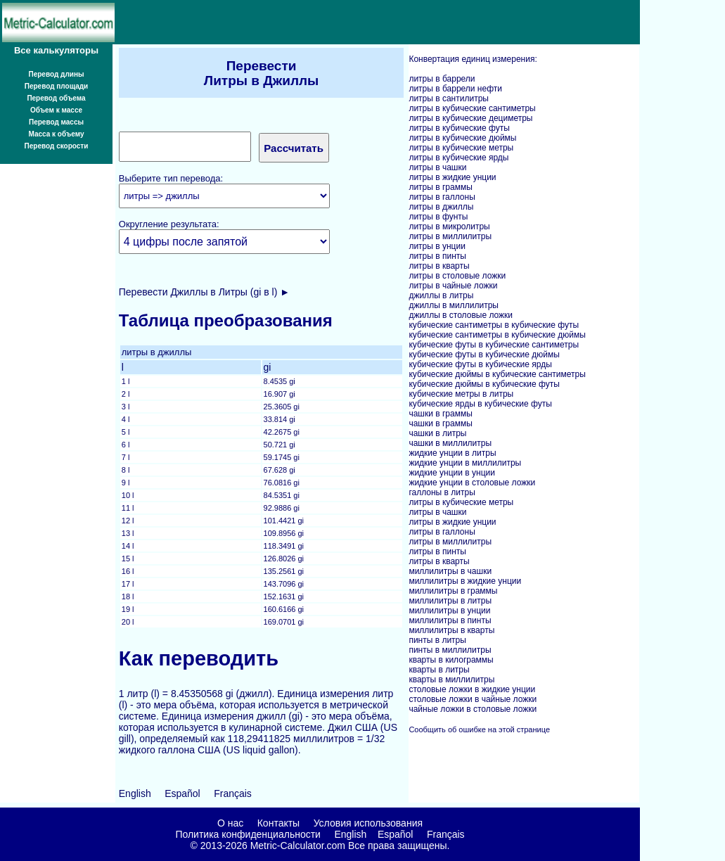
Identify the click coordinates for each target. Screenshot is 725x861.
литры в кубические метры (461, 148)
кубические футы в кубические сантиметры (494, 345)
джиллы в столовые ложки (461, 315)
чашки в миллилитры (450, 443)
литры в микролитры (449, 226)
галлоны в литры (442, 492)
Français (233, 793)
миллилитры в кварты (451, 630)
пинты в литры (437, 640)
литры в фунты (438, 217)
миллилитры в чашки (450, 571)
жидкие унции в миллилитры (465, 463)
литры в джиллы (441, 207)
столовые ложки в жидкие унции (472, 689)
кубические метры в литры (461, 394)
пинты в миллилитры (450, 650)
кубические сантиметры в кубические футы (494, 325)
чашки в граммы (440, 414)
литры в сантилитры (449, 98)
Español (182, 793)
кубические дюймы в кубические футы (484, 384)
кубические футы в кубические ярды (480, 364)
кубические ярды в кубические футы (480, 404)
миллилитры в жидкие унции (465, 581)
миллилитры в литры (450, 601)
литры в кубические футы (459, 128)
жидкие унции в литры (452, 453)
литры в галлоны (442, 197)
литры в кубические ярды (458, 157)
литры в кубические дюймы (462, 138)
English (135, 793)
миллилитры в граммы (453, 591)
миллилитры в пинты (450, 620)
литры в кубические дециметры (470, 118)
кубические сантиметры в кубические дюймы (497, 335)
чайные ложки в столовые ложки (473, 709)
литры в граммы (440, 187)
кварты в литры (439, 670)
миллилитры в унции (449, 611)
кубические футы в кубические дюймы (484, 354)
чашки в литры (437, 433)
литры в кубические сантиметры (472, 108)
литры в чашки (437, 167)
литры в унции (437, 246)
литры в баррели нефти (455, 89)
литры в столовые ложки (457, 276)
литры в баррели (442, 79)
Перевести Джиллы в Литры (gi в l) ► (204, 292)
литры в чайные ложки (453, 286)
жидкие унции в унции (452, 473)
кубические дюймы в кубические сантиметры (497, 374)
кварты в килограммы (451, 660)
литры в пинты (437, 256)
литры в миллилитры (450, 236)
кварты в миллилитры (451, 679)
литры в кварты (439, 266)
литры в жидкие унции (452, 177)
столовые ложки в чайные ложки (473, 699)
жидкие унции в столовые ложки (472, 482)
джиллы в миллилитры (454, 305)
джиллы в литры (441, 295)
